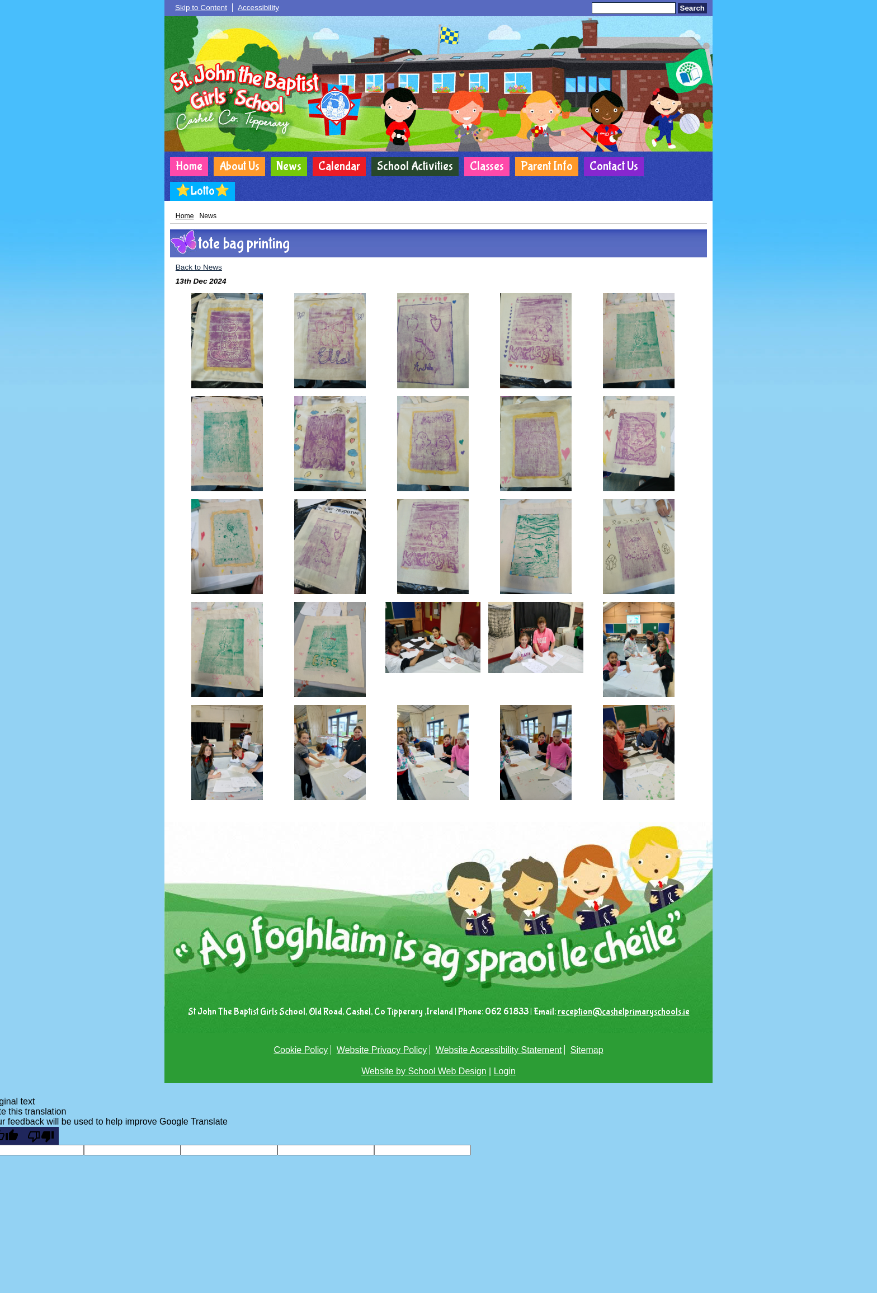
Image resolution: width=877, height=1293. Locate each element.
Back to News (199, 267)
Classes (487, 166)
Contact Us (614, 166)
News (288, 166)
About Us (239, 166)
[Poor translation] (41, 1136)
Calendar (339, 166)
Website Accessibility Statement (499, 1050)
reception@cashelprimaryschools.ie (624, 1012)
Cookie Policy (301, 1050)
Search (692, 8)
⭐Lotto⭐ (202, 191)
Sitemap (586, 1050)
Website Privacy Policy (382, 1050)
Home (189, 166)
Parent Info (547, 166)
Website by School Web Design (424, 1071)
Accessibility (258, 7)
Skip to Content (201, 7)
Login (505, 1071)
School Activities (415, 166)
